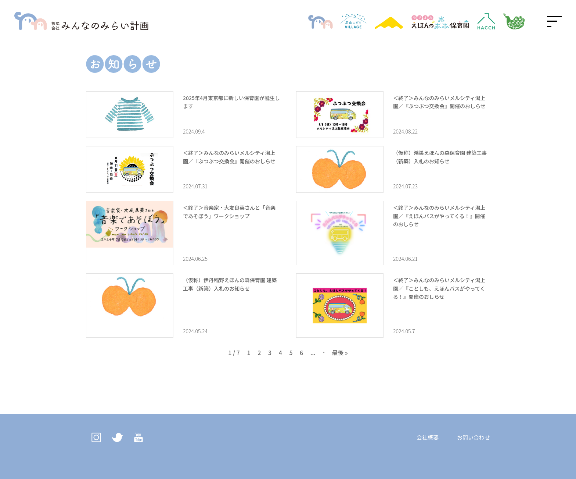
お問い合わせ (473, 437)
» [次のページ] (324, 352)
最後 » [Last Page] (340, 352)
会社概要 (428, 437)
